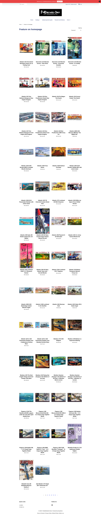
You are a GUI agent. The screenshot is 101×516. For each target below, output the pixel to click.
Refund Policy (55, 513)
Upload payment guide (47, 19)
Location (21, 505)
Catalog (37, 19)
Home (31, 19)
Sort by (80, 28)
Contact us (21, 507)
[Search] (23, 4)
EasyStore (60, 510)
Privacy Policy (48, 513)
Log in (67, 4)
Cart (81, 4)
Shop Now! (59, 1)
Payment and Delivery (60, 19)
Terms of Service (41, 513)
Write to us (61, 513)
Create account (73, 4)
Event (69, 19)
